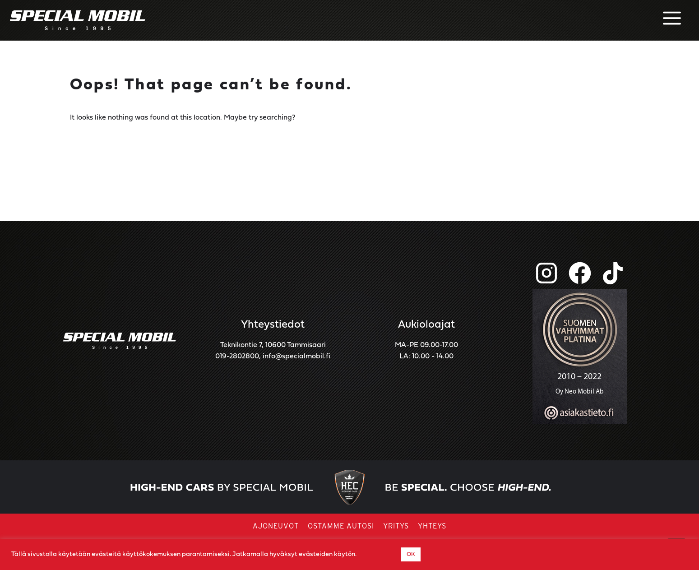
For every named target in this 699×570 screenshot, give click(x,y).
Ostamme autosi (341, 526)
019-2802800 (237, 356)
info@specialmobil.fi (296, 356)
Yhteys (432, 526)
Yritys (396, 526)
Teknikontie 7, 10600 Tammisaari (273, 345)
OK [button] (411, 554)
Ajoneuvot (276, 526)
